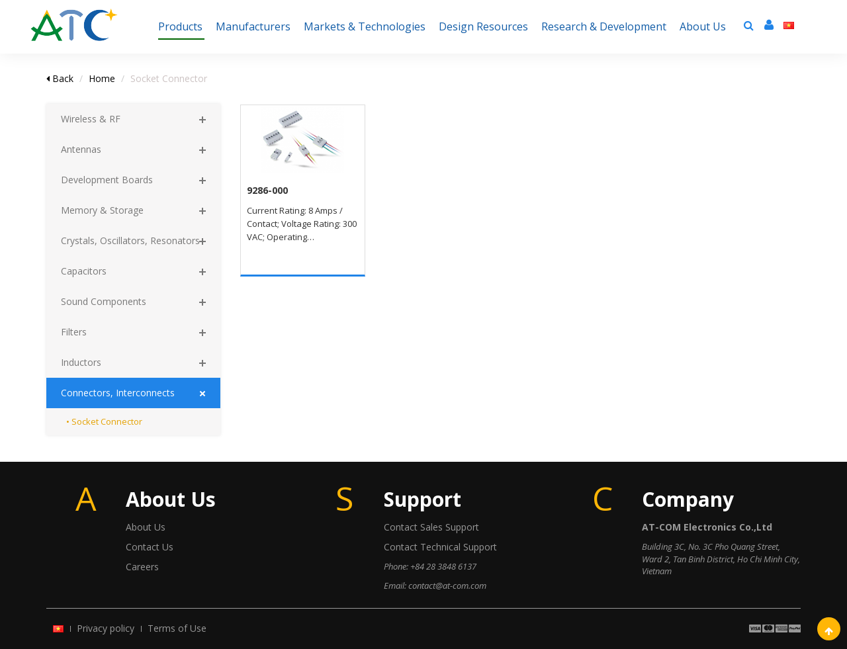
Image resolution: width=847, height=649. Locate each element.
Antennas (81, 149)
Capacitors (84, 271)
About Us (145, 527)
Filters (74, 331)
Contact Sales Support (431, 527)
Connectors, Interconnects (118, 392)
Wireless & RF (90, 118)
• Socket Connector (104, 421)
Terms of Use (177, 628)
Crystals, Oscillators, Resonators (130, 240)
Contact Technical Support (440, 547)
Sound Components (103, 301)
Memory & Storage (102, 210)
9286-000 (267, 190)
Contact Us (149, 547)
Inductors (81, 362)
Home (102, 78)
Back (59, 78)
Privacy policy (105, 628)
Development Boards (107, 179)
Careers (142, 566)
